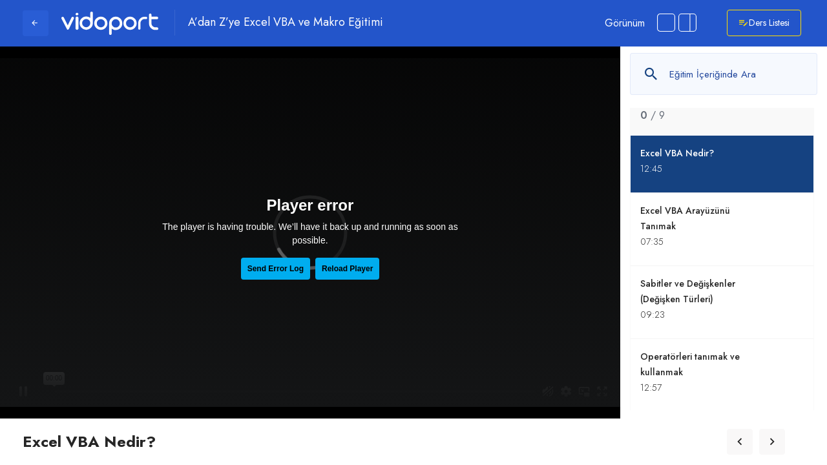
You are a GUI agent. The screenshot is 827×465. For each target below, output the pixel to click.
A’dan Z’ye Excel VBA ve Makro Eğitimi (285, 23)
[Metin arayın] (723, 74)
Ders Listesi (764, 23)
